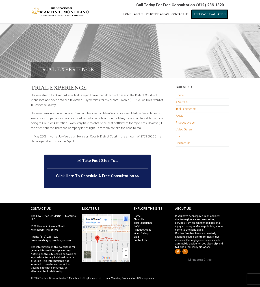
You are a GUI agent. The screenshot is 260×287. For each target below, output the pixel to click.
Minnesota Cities (200, 260)
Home (180, 95)
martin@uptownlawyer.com (54, 240)
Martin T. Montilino (62, 12)
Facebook (178, 251)
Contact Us (183, 143)
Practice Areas (185, 123)
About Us (182, 102)
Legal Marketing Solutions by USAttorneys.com (129, 278)
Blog (178, 136)
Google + (185, 251)
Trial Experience (186, 109)
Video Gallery (184, 129)
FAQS (179, 116)
